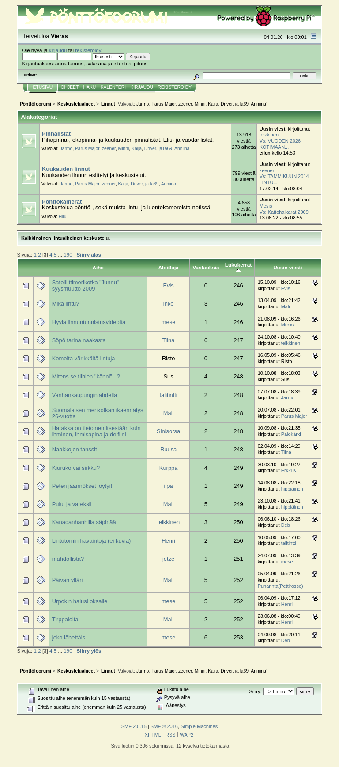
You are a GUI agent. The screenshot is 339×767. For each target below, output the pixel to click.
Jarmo (142, 104)
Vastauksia (205, 267)
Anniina (258, 104)
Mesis (266, 205)
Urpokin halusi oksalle (80, 601)
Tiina (168, 340)
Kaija (213, 104)
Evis (168, 285)
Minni (200, 104)
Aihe (98, 267)
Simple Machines (199, 726)
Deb (285, 525)
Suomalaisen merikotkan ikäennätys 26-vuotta (97, 413)
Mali (285, 306)
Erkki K (289, 470)
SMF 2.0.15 (134, 726)
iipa (168, 486)
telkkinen (269, 134)
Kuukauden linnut (66, 169)
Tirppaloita (65, 619)
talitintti (168, 395)
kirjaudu (58, 50)
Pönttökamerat (62, 201)
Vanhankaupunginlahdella (84, 395)
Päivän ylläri (67, 580)
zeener (185, 104)
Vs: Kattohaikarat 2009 (284, 212)
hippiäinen (292, 488)
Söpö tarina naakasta (79, 340)
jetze (168, 558)
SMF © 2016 (164, 726)
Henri (168, 540)
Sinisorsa (168, 431)
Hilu (63, 216)
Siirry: (255, 691)
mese (169, 322)
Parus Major (163, 104)
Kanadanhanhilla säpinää (84, 522)
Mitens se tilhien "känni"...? (86, 376)
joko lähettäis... (71, 637)
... (61, 254)
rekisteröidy (88, 50)
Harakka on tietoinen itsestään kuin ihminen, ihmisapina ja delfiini (96, 431)
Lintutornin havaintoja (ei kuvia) (91, 540)
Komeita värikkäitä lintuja (83, 358)
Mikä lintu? (65, 303)
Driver (227, 104)
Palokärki (291, 434)
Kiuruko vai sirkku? (76, 468)
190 (68, 254)
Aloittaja (168, 267)
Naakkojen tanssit (74, 449)
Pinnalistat (56, 133)
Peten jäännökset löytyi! (82, 486)
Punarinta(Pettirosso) (280, 586)
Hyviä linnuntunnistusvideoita (88, 322)
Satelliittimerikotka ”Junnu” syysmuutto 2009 (85, 285)
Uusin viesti (287, 267)
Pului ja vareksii (72, 504)
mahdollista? (68, 558)
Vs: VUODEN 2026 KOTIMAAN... (280, 144)
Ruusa (168, 449)
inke (168, 303)
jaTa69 (242, 104)
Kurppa (168, 468)
